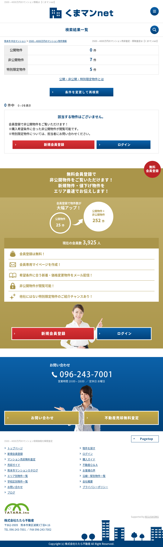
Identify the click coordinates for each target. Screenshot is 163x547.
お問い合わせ (15, 487)
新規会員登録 (15, 454)
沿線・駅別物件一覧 (94, 476)
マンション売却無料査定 (21, 459)
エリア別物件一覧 (17, 476)
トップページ (15, 448)
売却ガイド (13, 465)
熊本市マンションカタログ (22, 470)
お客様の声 (89, 470)
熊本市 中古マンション (15, 41)
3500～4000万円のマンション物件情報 (48, 41)
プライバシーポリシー (95, 487)
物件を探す (89, 448)
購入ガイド (89, 459)
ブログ (11, 492)
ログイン (88, 454)
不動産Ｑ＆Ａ (90, 465)
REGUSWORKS (152, 517)
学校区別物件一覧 (17, 481)
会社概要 (88, 481)
